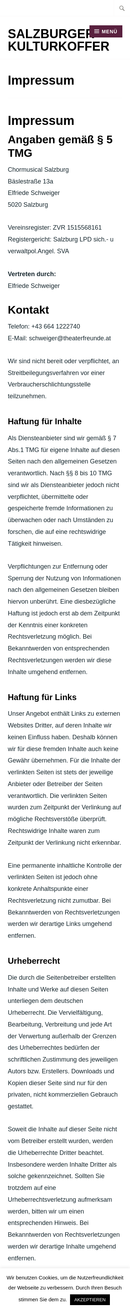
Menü (109, 31)
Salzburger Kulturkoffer (58, 40)
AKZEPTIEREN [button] (89, 1299)
